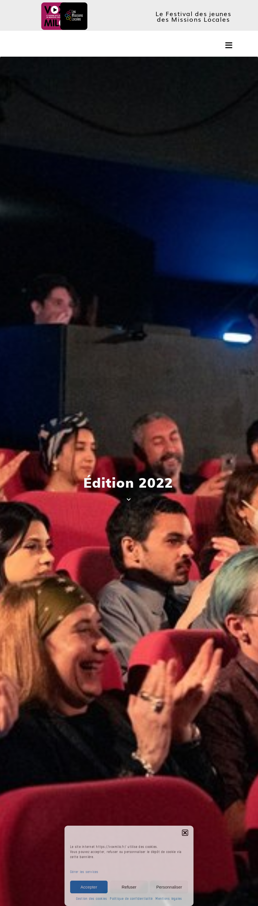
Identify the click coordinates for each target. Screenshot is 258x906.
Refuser (129, 887)
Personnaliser (169, 887)
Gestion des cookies (91, 899)
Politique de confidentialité (131, 899)
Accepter (89, 887)
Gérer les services (84, 872)
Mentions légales (168, 899)
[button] (185, 833)
